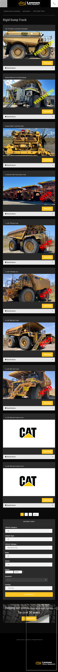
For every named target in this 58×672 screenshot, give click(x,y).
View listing (47, 63)
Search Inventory (29, 594)
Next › (35, 514)
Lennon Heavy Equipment (11, 11)
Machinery (26, 11)
